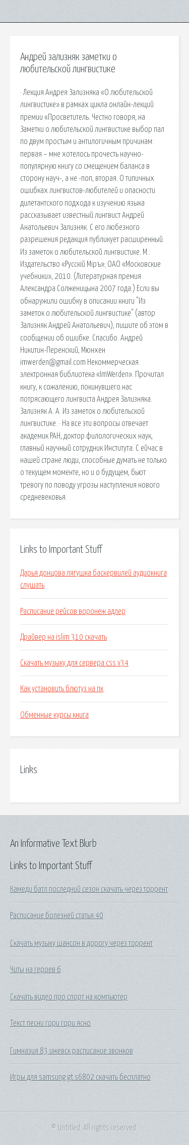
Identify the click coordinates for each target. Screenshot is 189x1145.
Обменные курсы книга (54, 715)
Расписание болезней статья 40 (56, 916)
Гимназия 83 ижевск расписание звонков (71, 1051)
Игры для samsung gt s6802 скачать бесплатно (80, 1077)
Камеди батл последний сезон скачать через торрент (89, 889)
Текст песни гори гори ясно (50, 1023)
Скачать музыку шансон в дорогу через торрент (81, 943)
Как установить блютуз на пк (61, 689)
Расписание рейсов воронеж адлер (72, 611)
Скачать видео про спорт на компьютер (69, 997)
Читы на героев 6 (35, 970)
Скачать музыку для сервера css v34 (74, 663)
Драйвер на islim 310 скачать (63, 637)
